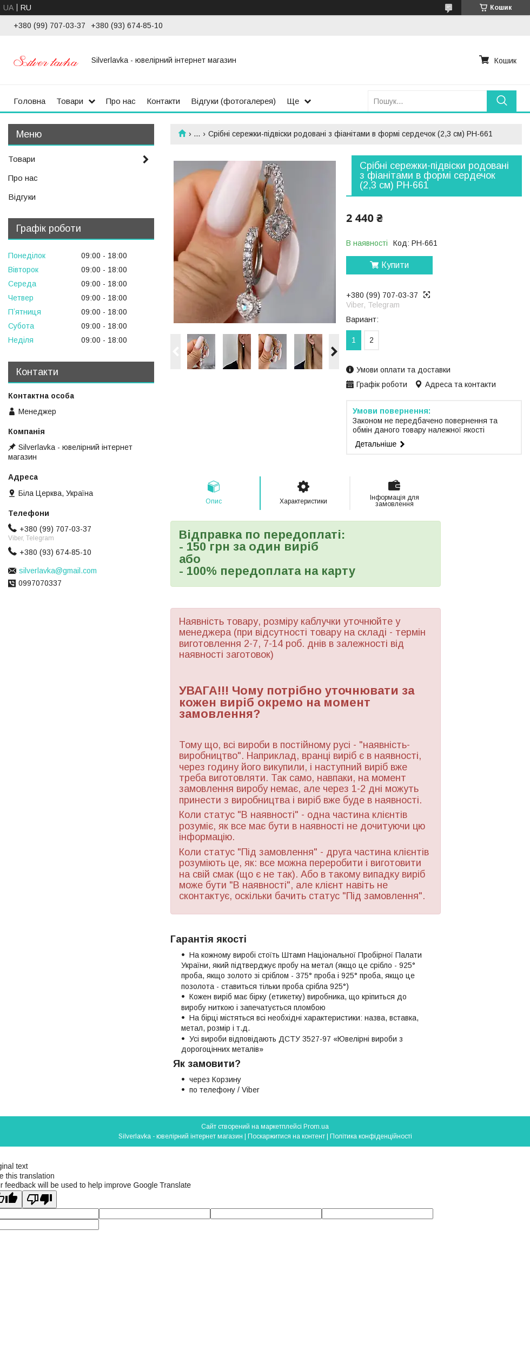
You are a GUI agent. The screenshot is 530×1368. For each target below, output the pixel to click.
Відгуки (22, 196)
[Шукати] (501, 101)
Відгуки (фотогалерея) (233, 101)
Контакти (163, 101)
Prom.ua (316, 1126)
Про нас (121, 101)
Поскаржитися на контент (286, 1136)
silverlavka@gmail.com (58, 570)
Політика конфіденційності (371, 1136)
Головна (29, 101)
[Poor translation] (39, 1199)
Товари (69, 101)
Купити (395, 265)
